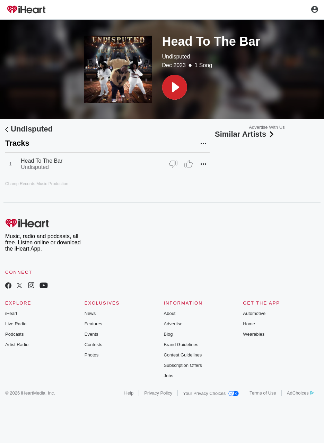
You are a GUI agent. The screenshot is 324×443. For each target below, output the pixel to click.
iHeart (11, 313)
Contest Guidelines (183, 355)
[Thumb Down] (173, 164)
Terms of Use (262, 393)
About (170, 313)
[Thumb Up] (188, 164)
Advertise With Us (266, 127)
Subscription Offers (183, 365)
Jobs (168, 375)
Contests (93, 344)
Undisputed (176, 57)
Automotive (254, 313)
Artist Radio (16, 344)
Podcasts (14, 334)
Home (249, 323)
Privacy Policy (158, 393)
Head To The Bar (41, 161)
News (90, 313)
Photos (91, 355)
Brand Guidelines (181, 344)
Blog (168, 334)
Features (93, 323)
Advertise (173, 323)
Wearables (253, 334)
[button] (174, 87)
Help (129, 393)
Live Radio (15, 323)
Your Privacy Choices (211, 393)
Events (91, 334)
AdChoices (300, 393)
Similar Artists (245, 134)
